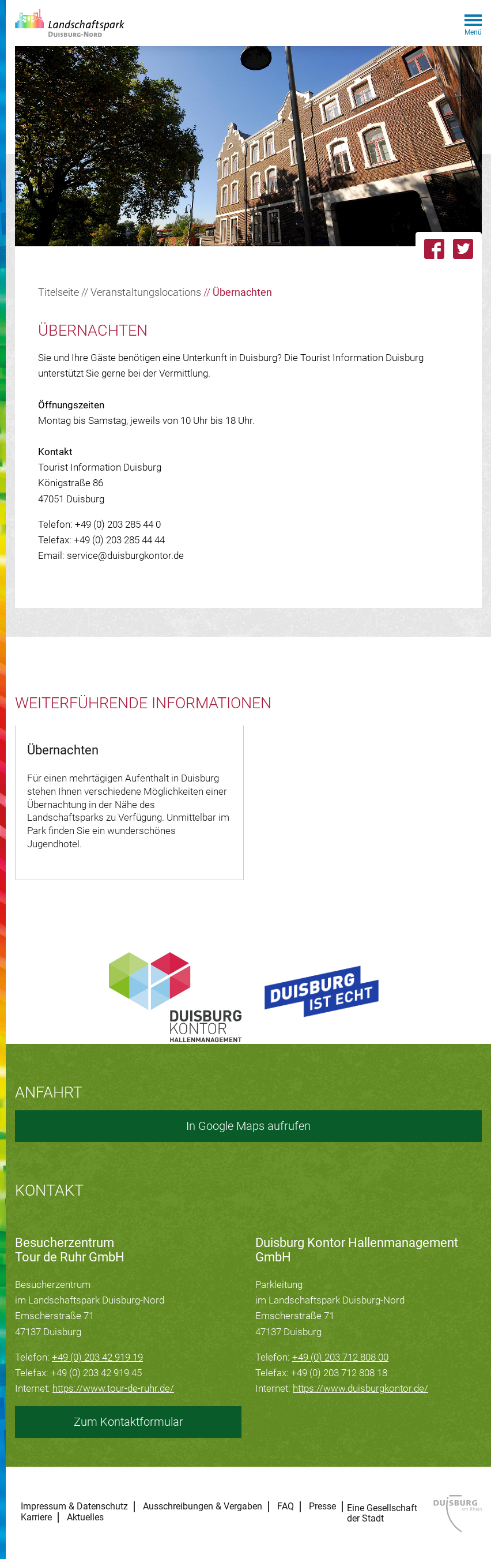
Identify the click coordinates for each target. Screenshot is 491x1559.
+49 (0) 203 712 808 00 (340, 1357)
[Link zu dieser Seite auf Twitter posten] (467, 249)
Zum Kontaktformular (128, 1422)
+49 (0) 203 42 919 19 (97, 1357)
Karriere (36, 1517)
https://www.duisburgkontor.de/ (360, 1388)
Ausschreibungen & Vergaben (202, 1506)
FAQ (285, 1506)
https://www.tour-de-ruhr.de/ (113, 1388)
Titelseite (58, 292)
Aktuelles (85, 1517)
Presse (322, 1506)
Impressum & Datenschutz (74, 1506)
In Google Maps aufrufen (248, 1126)
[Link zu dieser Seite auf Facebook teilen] (434, 249)
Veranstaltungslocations (145, 292)
